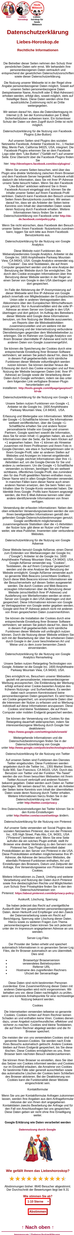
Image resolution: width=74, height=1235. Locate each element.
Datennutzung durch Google (38, 1129)
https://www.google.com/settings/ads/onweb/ (37, 731)
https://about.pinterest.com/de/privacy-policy (44, 893)
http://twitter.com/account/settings (36, 815)
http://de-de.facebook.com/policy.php (45, 217)
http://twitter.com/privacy (41, 802)
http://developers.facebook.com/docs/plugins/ (40, 163)
